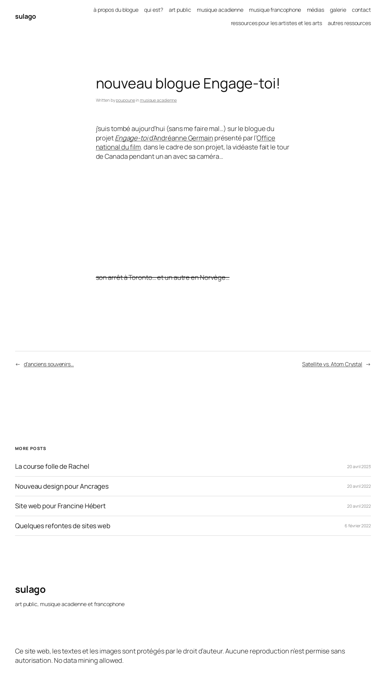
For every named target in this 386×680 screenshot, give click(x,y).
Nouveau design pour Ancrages (62, 486)
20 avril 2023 (359, 466)
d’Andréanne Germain (164, 137)
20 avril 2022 (359, 486)
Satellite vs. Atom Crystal (332, 364)
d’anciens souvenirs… (49, 364)
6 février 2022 (358, 525)
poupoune (125, 100)
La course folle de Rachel (52, 466)
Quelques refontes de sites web (62, 525)
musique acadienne (158, 100)
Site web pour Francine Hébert (60, 505)
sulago (25, 16)
